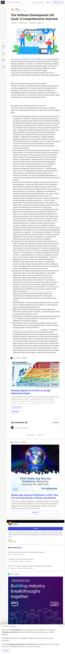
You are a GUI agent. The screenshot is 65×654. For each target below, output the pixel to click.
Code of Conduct (30, 435)
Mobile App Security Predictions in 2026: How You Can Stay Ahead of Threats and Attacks (34, 496)
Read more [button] (35, 512)
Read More (15, 411)
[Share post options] (3, 72)
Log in (48, 2)
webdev (14, 23)
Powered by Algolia (37, 2)
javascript (32, 23)
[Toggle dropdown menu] (59, 358)
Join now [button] (6, 650)
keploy (17, 9)
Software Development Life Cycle (25, 59)
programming (22, 23)
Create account (57, 2)
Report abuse (41, 435)
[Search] (8, 2)
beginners (40, 23)
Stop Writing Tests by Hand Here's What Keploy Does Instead (35, 553)
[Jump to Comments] (3, 54)
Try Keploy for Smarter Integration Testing (35, 560)
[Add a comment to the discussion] (37, 429)
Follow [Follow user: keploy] (36, 528)
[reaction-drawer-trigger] (3, 47)
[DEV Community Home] (3, 2)
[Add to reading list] (3, 60)
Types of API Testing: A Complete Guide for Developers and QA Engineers (35, 567)
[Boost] (3, 66)
